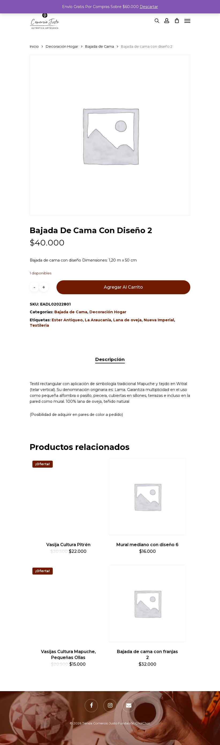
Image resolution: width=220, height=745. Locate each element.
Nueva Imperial (159, 320)
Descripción (110, 359)
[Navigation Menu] (187, 20)
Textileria (39, 325)
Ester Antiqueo (67, 320)
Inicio (34, 46)
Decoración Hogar (62, 46)
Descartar (149, 6)
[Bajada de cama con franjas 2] (147, 603)
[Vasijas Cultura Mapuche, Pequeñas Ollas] (68, 603)
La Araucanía (98, 320)
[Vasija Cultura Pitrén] (68, 496)
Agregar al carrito (123, 287)
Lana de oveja (127, 320)
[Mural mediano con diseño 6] (147, 496)
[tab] (110, 359)
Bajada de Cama (99, 46)
